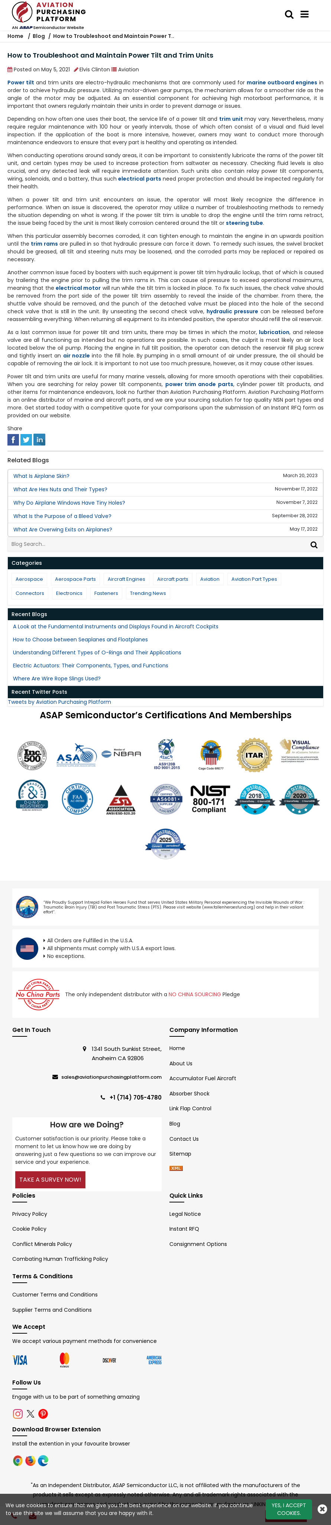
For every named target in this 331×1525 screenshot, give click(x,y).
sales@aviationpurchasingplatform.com (111, 1077)
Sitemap (180, 1153)
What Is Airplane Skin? (41, 476)
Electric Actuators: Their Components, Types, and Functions (90, 665)
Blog (39, 36)
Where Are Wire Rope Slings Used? (57, 678)
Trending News (148, 593)
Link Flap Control (190, 1108)
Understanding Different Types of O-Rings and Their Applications (97, 652)
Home (16, 36)
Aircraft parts (172, 579)
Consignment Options (198, 1244)
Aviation (210, 579)
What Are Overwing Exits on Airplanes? (62, 529)
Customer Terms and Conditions (55, 1294)
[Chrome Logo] (18, 1460)
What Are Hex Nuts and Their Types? (60, 489)
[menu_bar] (305, 14)
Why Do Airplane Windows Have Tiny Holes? (69, 502)
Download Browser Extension (56, 1429)
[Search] (315, 544)
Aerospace (29, 579)
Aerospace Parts (75, 579)
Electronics (69, 593)
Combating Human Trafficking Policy (60, 1259)
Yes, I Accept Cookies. (289, 1509)
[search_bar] (289, 14)
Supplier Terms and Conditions (52, 1310)
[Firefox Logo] (31, 1460)
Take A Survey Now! (50, 1179)
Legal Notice (185, 1214)
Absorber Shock (189, 1093)
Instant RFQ (184, 1229)
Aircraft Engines (126, 579)
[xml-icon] (176, 1169)
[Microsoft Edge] (43, 1460)
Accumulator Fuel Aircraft (202, 1078)
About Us (180, 1063)
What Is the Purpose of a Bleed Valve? (62, 516)
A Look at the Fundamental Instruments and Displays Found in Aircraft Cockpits (115, 626)
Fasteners (106, 593)
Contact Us (184, 1139)
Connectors (30, 593)
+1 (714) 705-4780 (136, 1097)
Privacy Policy (29, 1214)
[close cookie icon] (322, 1509)
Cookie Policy (29, 1229)
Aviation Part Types (254, 579)
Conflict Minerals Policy (42, 1244)
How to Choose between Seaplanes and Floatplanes (80, 639)
